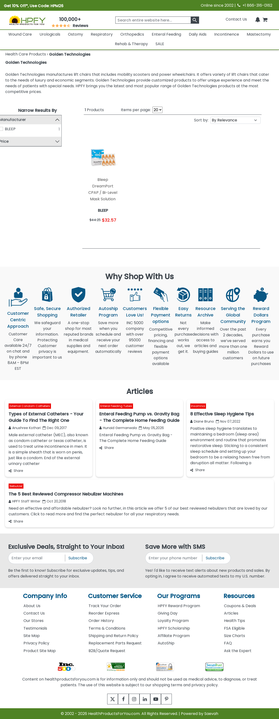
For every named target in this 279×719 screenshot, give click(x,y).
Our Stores (33, 620)
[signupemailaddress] (37, 558)
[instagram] (133, 699)
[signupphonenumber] (174, 558)
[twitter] (106, 699)
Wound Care (20, 34)
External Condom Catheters (30, 406)
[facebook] (119, 699)
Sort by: (201, 120)
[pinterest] (172, 699)
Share (16, 470)
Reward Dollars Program (260, 314)
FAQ (228, 643)
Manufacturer (20, 119)
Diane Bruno (202, 421)
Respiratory (102, 34)
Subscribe (77, 558)
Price (12, 141)
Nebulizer (16, 486)
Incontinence (226, 34)
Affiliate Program (174, 635)
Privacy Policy (36, 643)
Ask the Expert (237, 651)
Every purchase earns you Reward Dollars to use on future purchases (261, 349)
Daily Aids (197, 34)
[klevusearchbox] (195, 20)
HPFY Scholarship (174, 628)
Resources (239, 596)
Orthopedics (132, 34)
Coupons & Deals (240, 606)
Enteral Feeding (166, 34)
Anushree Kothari (25, 427)
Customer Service (115, 596)
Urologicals (49, 34)
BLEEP (18, 129)
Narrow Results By (37, 110)
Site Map (31, 635)
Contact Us (236, 19)
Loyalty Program (173, 620)
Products (94, 110)
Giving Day (168, 613)
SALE (160, 44)
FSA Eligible (234, 628)
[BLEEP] (9, 129)
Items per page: (136, 110)
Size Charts (234, 635)
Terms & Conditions (107, 628)
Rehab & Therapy (131, 44)
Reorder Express (104, 613)
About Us (31, 606)
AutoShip (166, 643)
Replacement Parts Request (115, 643)
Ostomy (75, 34)
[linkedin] (146, 699)
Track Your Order (105, 606)
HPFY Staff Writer (24, 501)
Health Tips (234, 620)
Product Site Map (39, 651)
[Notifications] (257, 19)
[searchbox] (157, 20)
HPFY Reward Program (179, 606)
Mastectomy (259, 34)
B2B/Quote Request (107, 651)
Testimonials (35, 628)
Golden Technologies (26, 62)
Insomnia (198, 406)
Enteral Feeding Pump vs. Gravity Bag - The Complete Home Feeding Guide (136, 437)
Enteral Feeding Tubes (116, 406)
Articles (231, 613)
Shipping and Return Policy (113, 635)
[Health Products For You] (27, 20)
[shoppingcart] (264, 19)
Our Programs (178, 596)
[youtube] (159, 699)
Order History (101, 620)
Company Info (45, 596)
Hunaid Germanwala (118, 427)
